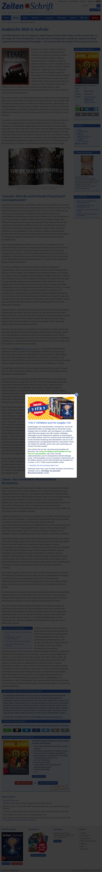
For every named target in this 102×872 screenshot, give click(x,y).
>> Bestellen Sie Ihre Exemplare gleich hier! (43, 465)
